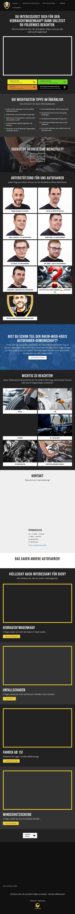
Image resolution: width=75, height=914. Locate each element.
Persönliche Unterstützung (31, 3)
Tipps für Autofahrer (50, 3)
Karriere (62, 3)
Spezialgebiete (18, 7)
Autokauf (16, 3)
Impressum (33, 901)
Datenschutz (41, 901)
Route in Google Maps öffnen (37, 545)
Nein (37, 160)
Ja (37, 155)
